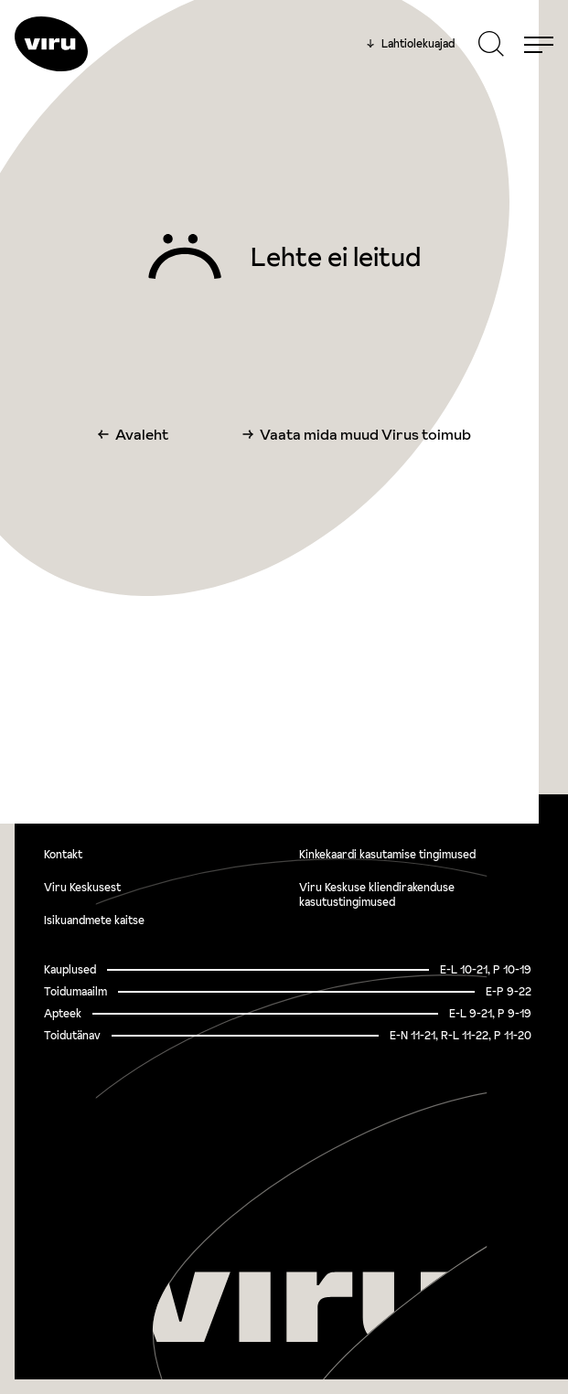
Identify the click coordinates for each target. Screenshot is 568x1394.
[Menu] (538, 44)
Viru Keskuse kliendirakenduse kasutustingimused (377, 894)
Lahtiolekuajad (411, 44)
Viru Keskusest (82, 887)
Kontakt (63, 854)
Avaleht (141, 434)
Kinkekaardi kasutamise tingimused (387, 854)
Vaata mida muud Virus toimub (365, 434)
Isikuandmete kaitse (94, 920)
